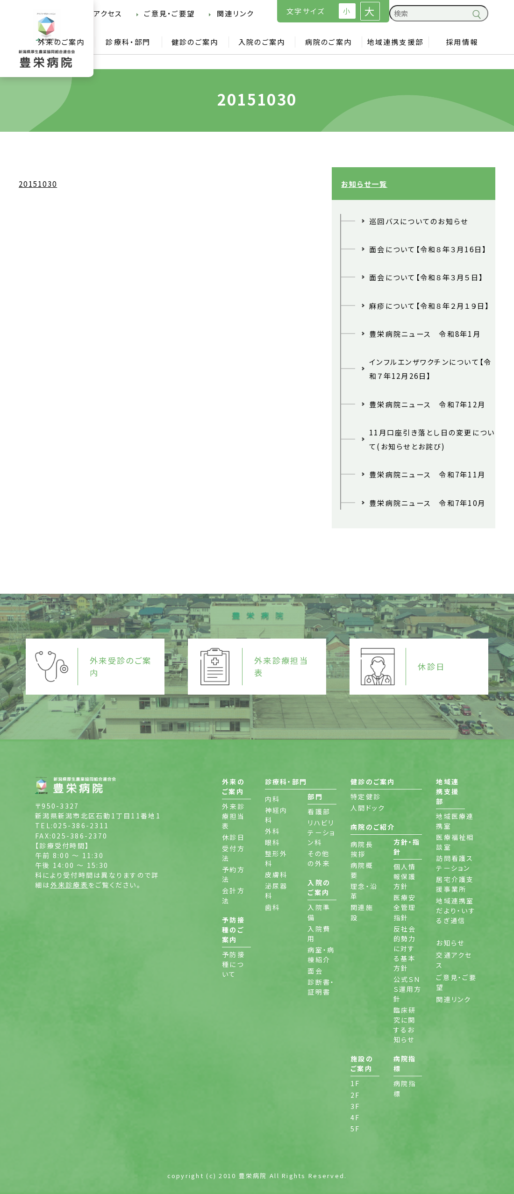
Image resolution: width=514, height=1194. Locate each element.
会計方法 (233, 895)
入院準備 (318, 912)
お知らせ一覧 (364, 183)
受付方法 (233, 853)
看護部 (318, 811)
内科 (272, 798)
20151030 (38, 183)
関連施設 (361, 912)
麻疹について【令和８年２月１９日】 (429, 305)
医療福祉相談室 (455, 842)
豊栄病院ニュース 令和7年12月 (427, 404)
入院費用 (318, 933)
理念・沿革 (364, 891)
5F (355, 1128)
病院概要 (361, 870)
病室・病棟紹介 (321, 954)
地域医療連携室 (455, 821)
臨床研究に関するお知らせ (404, 1024)
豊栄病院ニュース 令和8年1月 (425, 333)
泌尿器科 (276, 890)
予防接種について (233, 964)
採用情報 (462, 41)
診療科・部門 (128, 41)
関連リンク (235, 13)
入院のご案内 (262, 41)
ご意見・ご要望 (169, 13)
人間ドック (367, 807)
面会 (315, 970)
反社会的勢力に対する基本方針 (404, 948)
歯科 (272, 907)
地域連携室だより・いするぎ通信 (456, 910)
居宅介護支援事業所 (455, 884)
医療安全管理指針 (404, 907)
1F (355, 1083)
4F (355, 1117)
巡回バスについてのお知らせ (418, 221)
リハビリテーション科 (321, 832)
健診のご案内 (195, 41)
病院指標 (404, 1088)
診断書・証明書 (321, 986)
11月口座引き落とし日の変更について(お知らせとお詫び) (432, 439)
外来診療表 (69, 884)
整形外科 (276, 858)
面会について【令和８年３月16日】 (428, 249)
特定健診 (365, 796)
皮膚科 (276, 874)
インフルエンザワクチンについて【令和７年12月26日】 (430, 368)
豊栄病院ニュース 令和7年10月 (427, 503)
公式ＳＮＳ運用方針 (407, 988)
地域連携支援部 (395, 41)
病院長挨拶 (361, 849)
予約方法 (233, 874)
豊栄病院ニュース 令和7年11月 (427, 474)
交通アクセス (99, 13)
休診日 (233, 837)
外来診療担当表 (233, 816)
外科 (272, 831)
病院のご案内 (328, 41)
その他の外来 (318, 858)
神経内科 (276, 814)
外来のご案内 (61, 41)
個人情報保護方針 (404, 876)
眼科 (272, 842)
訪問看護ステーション (454, 863)
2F (355, 1095)
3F (355, 1106)
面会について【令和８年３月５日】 (426, 277)
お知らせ (450, 942)
